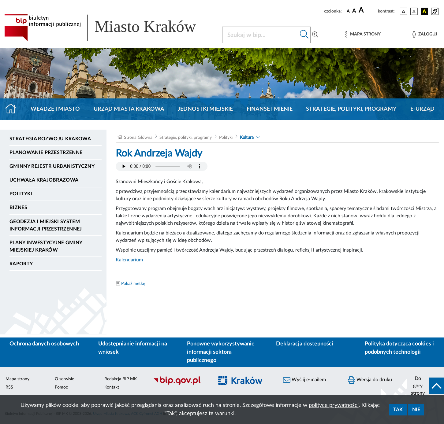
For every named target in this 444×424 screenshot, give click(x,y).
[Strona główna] (13, 109)
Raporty (21, 263)
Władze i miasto (55, 109)
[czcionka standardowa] (348, 11)
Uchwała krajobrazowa (43, 180)
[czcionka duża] (367, 10)
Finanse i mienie (270, 109)
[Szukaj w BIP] (260, 35)
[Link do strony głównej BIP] (109, 27)
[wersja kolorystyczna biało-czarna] (414, 11)
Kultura (247, 137)
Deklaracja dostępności (304, 344)
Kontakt (111, 387)
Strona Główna (138, 137)
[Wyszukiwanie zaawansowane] (315, 35)
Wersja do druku (370, 380)
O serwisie (64, 379)
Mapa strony (17, 379)
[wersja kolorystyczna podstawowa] (403, 11)
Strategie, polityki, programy (351, 109)
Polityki (20, 193)
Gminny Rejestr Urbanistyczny (52, 166)
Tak (398, 409)
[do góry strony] (425, 386)
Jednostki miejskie (205, 109)
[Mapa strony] (363, 34)
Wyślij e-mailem (304, 380)
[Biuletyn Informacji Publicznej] (180, 384)
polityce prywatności (334, 405)
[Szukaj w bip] (304, 35)
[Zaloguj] (424, 34)
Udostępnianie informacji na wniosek (132, 348)
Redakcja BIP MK (120, 379)
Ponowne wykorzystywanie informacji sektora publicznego (221, 352)
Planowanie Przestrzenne (45, 152)
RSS (9, 387)
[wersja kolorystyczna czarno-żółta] (424, 11)
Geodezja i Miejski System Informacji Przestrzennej (45, 225)
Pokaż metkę (133, 284)
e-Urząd (422, 109)
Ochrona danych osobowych (44, 344)
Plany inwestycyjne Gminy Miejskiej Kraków (45, 246)
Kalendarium (129, 259)
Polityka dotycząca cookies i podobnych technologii (399, 348)
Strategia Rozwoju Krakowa (50, 138)
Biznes (18, 207)
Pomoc (61, 387)
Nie (416, 409)
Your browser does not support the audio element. (161, 166)
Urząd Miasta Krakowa (129, 109)
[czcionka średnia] (354, 11)
